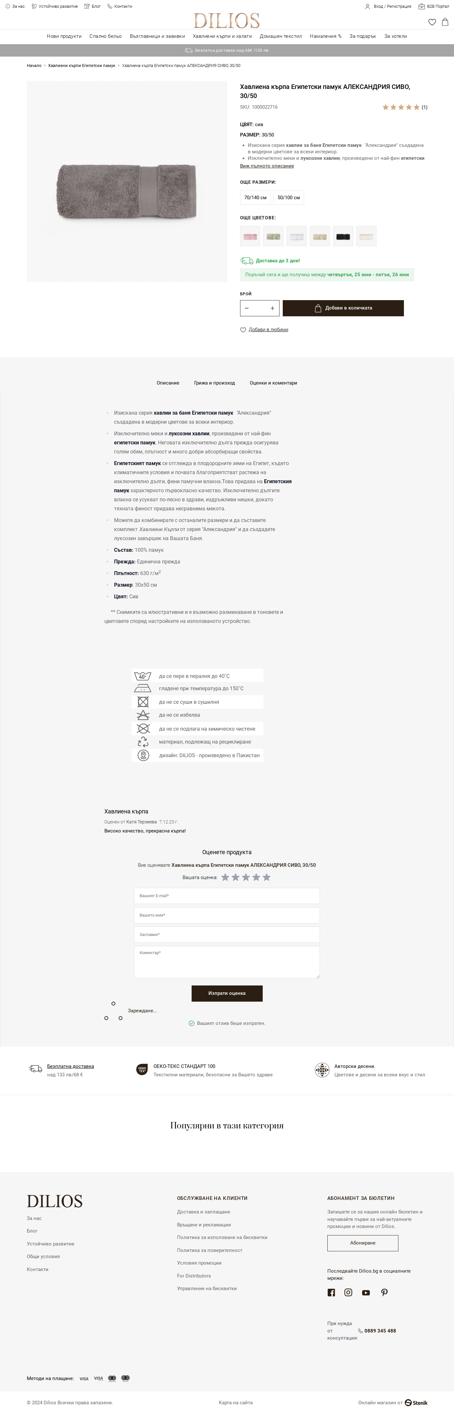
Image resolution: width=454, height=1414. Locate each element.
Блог (96, 6)
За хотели (396, 36)
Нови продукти (64, 36)
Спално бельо (105, 36)
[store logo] (227, 20)
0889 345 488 (380, 1331)
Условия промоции (199, 1263)
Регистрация (399, 6)
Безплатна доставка (70, 1066)
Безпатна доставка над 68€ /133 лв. (232, 50)
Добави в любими (264, 330)
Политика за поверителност (209, 1250)
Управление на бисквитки (207, 1288)
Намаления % (326, 36)
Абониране (362, 1243)
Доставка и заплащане (203, 1212)
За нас (18, 6)
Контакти (123, 6)
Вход (378, 6)
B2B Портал (438, 6)
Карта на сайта (236, 1403)
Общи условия (43, 1256)
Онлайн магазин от (393, 1402)
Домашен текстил (281, 36)
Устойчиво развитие (58, 6)
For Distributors (194, 1276)
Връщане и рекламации (204, 1225)
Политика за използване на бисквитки (222, 1237)
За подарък (363, 36)
